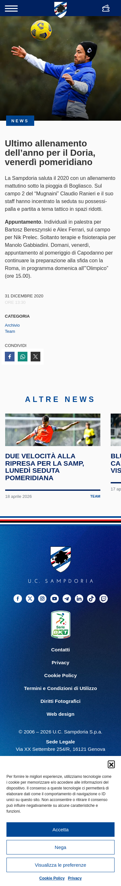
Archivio (12, 325)
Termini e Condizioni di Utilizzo (60, 711)
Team (10, 331)
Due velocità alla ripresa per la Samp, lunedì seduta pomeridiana (45, 490)
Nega (60, 847)
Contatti (60, 672)
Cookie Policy (52, 878)
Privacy (75, 878)
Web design (60, 737)
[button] (111, 764)
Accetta (60, 829)
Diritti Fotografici (61, 724)
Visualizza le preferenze (60, 865)
